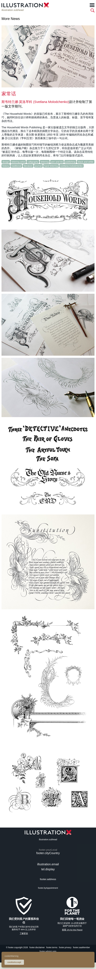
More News (11, 19)
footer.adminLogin (48, 951)
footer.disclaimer (37, 947)
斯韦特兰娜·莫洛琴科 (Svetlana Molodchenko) (35, 102)
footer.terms (51, 947)
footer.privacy (65, 947)
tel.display (48, 869)
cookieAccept (14, 962)
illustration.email (48, 864)
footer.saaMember (81, 947)
